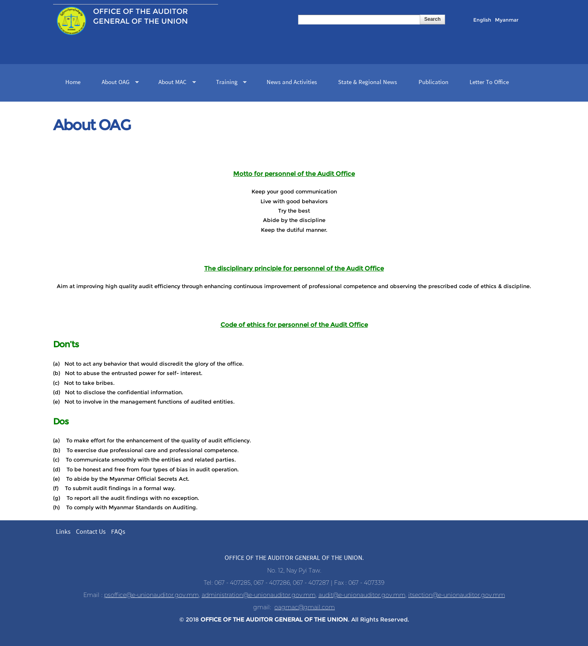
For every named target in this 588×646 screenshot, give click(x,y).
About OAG (117, 83)
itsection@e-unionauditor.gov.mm (456, 595)
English (482, 20)
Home (72, 82)
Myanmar (507, 20)
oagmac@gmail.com (304, 607)
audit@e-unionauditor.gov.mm (361, 595)
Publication (433, 82)
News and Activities (292, 82)
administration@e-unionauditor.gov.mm (259, 595)
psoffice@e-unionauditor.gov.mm (151, 595)
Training (228, 83)
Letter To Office (489, 82)
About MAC (174, 83)
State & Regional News (367, 82)
